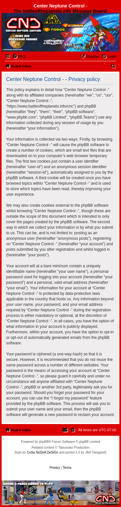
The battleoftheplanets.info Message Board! (60, 11)
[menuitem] (18, 56)
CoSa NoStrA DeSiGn (42, 452)
